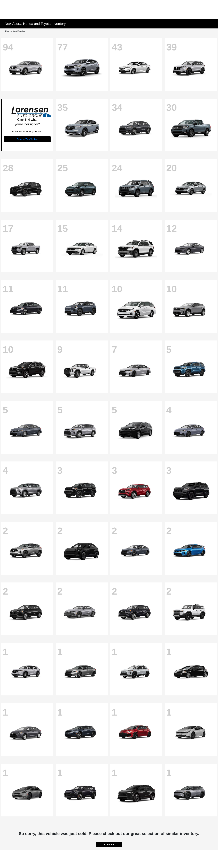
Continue (109, 844)
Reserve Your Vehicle (27, 139)
